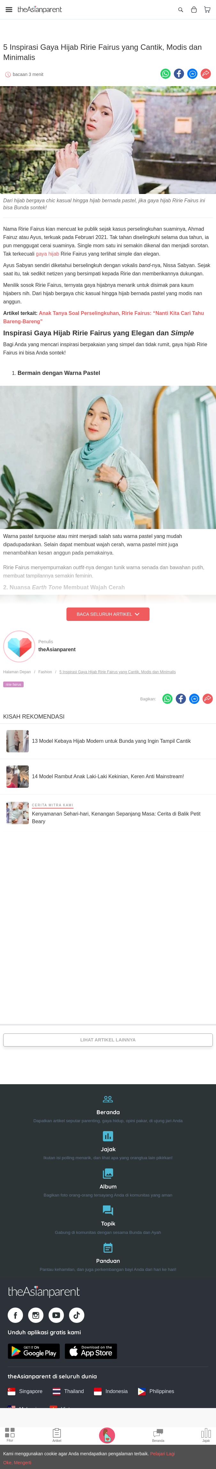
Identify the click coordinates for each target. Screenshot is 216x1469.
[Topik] (108, 1214)
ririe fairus (13, 680)
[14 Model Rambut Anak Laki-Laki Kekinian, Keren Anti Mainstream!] (95, 772)
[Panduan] (108, 1251)
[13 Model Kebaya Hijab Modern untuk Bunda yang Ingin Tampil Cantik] (98, 737)
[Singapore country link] (25, 1387)
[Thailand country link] (68, 1387)
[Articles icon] (57, 1436)
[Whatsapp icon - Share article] (165, 69)
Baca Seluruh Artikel (108, 609)
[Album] (108, 1177)
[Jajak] (108, 1139)
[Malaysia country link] (23, 1405)
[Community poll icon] (206, 1436)
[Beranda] (108, 1102)
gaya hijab (47, 249)
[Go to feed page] (40, 9)
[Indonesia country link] (110, 1387)
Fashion (45, 668)
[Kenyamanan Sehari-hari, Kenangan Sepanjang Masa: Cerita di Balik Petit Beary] (108, 808)
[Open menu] (9, 9)
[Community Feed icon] (158, 1436)
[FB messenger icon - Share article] (192, 69)
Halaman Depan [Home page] (17, 668)
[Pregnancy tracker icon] (107, 1435)
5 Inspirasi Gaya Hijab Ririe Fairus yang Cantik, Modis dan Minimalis (117, 668)
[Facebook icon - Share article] (179, 69)
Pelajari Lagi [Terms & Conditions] (162, 1453)
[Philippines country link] (156, 1387)
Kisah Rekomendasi (34, 712)
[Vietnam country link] (65, 1405)
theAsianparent (56, 645)
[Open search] (180, 9)
